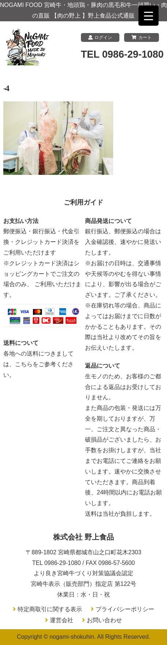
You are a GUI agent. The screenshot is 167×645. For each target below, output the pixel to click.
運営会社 (61, 620)
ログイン (100, 37)
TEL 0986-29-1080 (122, 54)
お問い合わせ (104, 620)
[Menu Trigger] (148, 16)
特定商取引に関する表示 (50, 609)
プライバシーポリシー (125, 609)
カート (141, 37)
